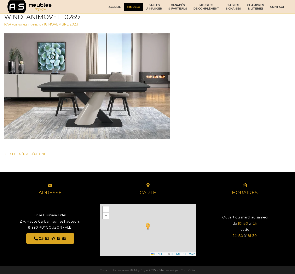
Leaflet (158, 254)
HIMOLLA (133, 6)
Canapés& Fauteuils (177, 6)
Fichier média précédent (25, 153)
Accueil (115, 6)
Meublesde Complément (206, 6)
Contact (277, 6)
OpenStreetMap (182, 254)
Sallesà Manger (154, 6)
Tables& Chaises (233, 6)
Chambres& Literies (255, 6)
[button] (148, 226)
